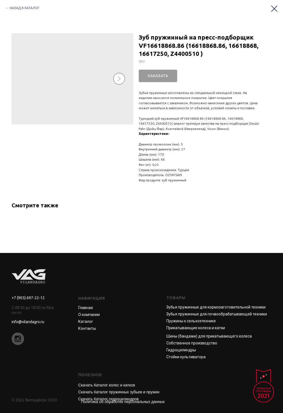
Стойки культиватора (186, 357)
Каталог (85, 321)
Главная (85, 307)
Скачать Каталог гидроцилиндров (108, 399)
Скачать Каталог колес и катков (106, 385)
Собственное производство (191, 343)
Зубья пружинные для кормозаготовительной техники (216, 307)
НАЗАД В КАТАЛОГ (25, 8)
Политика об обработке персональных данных (123, 401)
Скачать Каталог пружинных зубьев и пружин (118, 392)
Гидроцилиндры (181, 350)
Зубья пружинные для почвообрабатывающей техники (216, 314)
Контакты (87, 328)
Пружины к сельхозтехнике (191, 321)
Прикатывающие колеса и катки (195, 328)
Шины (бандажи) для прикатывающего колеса (209, 336)
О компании (89, 314)
